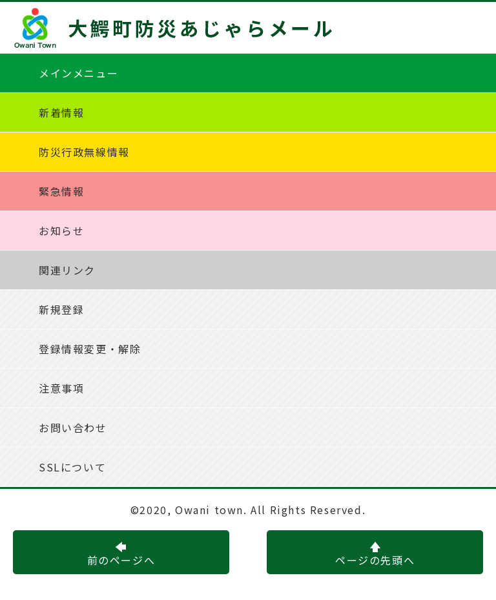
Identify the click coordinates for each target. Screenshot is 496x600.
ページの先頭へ (375, 555)
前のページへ (121, 555)
